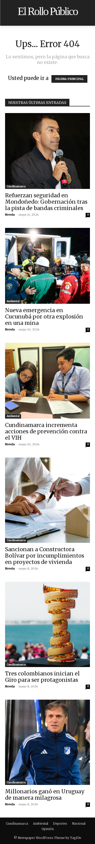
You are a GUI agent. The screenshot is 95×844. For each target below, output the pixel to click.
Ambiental (13, 301)
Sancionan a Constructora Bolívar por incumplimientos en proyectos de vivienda (44, 555)
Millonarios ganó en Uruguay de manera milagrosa (45, 794)
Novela (10, 214)
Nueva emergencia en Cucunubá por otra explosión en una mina (44, 316)
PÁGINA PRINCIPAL (69, 79)
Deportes (60, 823)
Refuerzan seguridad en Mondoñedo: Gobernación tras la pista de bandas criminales (46, 202)
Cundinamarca (16, 186)
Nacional (78, 823)
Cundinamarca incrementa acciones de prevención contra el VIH (46, 431)
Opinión (48, 829)
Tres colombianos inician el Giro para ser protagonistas (42, 676)
